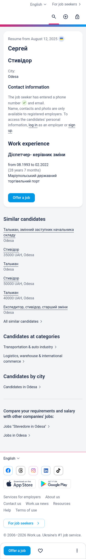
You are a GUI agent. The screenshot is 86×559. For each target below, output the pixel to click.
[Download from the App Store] (19, 483)
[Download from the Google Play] (55, 483)
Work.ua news (37, 503)
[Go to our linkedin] (45, 470)
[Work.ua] (8, 18)
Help (7, 510)
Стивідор (11, 249)
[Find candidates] (54, 16)
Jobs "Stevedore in (27, 426)
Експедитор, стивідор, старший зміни (35, 307)
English (12, 458)
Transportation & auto (30, 347)
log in (33, 125)
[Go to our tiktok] (58, 470)
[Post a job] (65, 16)
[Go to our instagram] (33, 470)
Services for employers (22, 497)
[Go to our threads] (20, 470)
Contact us (12, 503)
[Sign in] (77, 16)
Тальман (10, 264)
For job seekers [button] (24, 523)
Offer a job (17, 550)
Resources (61, 503)
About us (52, 497)
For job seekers (67, 4)
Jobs (17, 435)
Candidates (23, 387)
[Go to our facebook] (8, 470)
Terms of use (26, 510)
